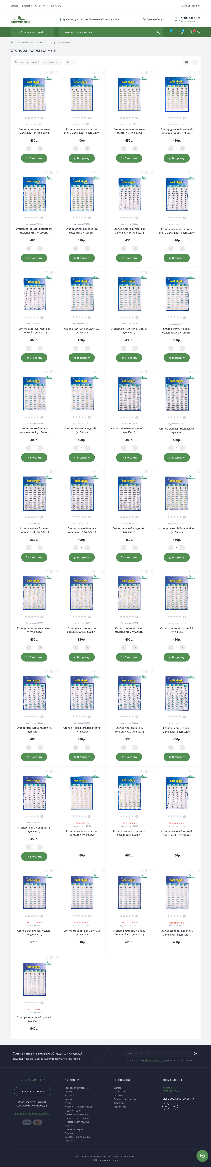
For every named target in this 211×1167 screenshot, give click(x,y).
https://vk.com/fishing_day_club (165, 1106)
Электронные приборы (77, 1136)
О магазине (41, 5)
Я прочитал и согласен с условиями (161, 1060)
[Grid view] (195, 62)
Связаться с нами (32, 1091)
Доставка (27, 5)
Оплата (14, 5)
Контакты (56, 5)
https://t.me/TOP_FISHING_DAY (174, 1106)
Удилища (70, 1125)
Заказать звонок (188, 21)
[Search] (158, 32)
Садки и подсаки (73, 1110)
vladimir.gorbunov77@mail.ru (32, 1113)
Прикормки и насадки (76, 1114)
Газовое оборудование (77, 1087)
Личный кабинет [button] (191, 5)
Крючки (69, 1099)
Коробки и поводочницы (78, 1106)
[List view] (186, 62)
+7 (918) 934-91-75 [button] (32, 1080)
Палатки (69, 1133)
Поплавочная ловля (25, 42)
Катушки (69, 1095)
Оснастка (41, 42)
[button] (190, 18)
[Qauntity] (34, 148)
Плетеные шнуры (74, 1129)
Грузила (69, 1091)
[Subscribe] (195, 1053)
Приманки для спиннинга (78, 1118)
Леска (68, 1102)
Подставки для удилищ (77, 1121)
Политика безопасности (155, 1060)
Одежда (69, 1140)
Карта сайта (120, 1106)
